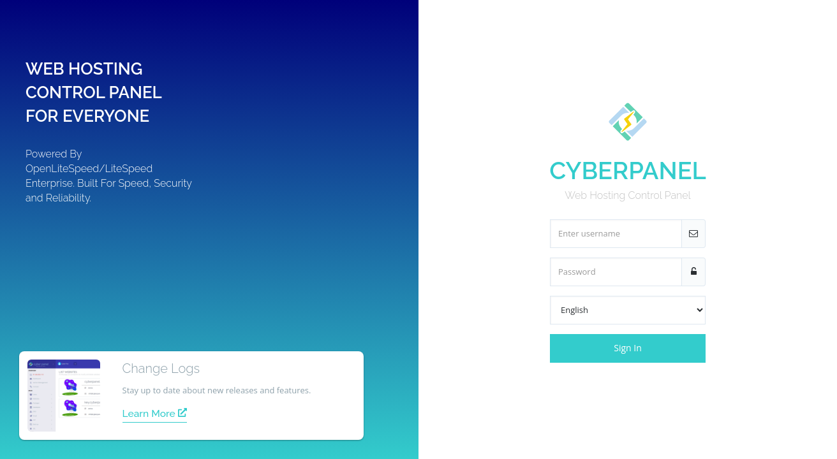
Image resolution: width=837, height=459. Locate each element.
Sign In (628, 348)
